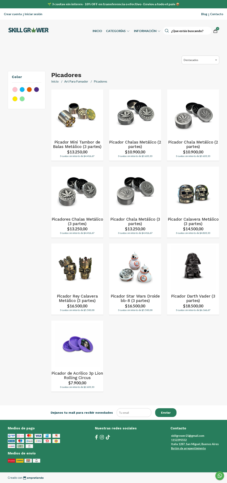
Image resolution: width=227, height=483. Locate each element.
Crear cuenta (13, 14)
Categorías (118, 31)
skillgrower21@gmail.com (187, 435)
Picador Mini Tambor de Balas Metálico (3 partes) (77, 144)
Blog (204, 14)
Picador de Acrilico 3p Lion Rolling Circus (77, 375)
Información (147, 31)
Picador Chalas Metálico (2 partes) (135, 144)
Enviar (166, 412)
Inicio (97, 31)
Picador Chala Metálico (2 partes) (193, 144)
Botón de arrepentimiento (188, 448)
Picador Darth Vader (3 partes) (193, 298)
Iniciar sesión (33, 14)
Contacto (216, 14)
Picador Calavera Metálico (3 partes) (193, 221)
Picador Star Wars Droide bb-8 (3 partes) (135, 298)
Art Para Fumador (76, 81)
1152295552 (179, 440)
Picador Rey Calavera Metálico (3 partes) (77, 298)
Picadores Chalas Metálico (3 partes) (77, 221)
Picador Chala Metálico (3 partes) (135, 221)
